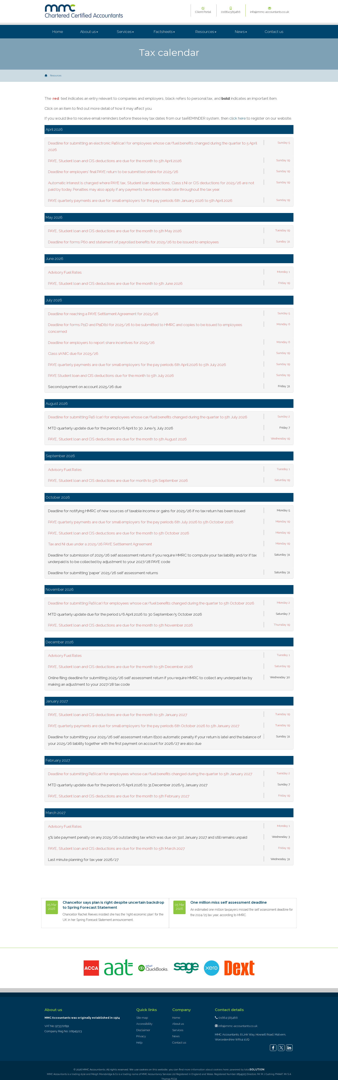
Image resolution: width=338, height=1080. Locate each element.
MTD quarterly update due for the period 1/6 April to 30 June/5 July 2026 (110, 428)
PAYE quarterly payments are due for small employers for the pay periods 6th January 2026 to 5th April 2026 (140, 200)
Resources (205, 31)
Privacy (141, 1036)
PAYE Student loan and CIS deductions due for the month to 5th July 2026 (111, 375)
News (241, 31)
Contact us (274, 31)
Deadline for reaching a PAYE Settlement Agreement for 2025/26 (103, 314)
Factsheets (164, 31)
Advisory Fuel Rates (65, 272)
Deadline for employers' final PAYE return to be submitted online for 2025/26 (113, 172)
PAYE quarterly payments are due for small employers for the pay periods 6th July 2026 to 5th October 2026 (140, 522)
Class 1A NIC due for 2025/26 (73, 353)
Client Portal (203, 10)
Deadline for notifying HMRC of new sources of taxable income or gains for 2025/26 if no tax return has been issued (146, 511)
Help (139, 1042)
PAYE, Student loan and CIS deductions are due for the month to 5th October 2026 (118, 533)
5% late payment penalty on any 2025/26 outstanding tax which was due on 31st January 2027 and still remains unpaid (147, 837)
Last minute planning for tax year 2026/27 (83, 859)
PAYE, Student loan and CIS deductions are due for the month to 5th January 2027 (117, 715)
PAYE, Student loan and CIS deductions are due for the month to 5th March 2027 (116, 848)
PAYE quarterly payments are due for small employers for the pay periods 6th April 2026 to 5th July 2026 (137, 364)
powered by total (247, 1069)
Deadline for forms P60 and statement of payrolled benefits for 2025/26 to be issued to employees (133, 242)
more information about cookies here (206, 1069)
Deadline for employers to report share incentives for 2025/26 (101, 342)
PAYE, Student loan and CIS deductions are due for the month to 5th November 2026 (120, 625)
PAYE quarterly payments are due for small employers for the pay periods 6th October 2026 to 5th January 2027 (143, 726)
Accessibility (144, 1023)
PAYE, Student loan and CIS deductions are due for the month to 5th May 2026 (115, 231)
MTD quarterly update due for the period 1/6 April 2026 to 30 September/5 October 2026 (125, 614)
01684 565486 (230, 10)
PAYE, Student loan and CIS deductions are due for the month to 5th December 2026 (120, 666)
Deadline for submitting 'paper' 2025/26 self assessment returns (103, 573)
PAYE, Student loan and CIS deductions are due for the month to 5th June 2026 (115, 283)
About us (89, 31)
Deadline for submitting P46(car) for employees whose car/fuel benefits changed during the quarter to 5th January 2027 (150, 774)
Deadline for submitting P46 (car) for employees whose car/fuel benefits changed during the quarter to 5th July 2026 (147, 417)
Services (125, 31)
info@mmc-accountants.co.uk (269, 10)
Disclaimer (143, 1030)
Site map (142, 1017)
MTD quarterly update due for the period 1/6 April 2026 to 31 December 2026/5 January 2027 (127, 785)
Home (57, 31)
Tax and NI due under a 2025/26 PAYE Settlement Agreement (100, 544)
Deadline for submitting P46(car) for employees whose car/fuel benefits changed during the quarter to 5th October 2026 (151, 603)
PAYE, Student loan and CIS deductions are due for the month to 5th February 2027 (118, 796)
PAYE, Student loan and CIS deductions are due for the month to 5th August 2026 (117, 439)
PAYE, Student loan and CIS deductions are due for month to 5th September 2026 (118, 480)
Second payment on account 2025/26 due (84, 387)
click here (237, 118)
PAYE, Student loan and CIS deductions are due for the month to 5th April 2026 (115, 161)
